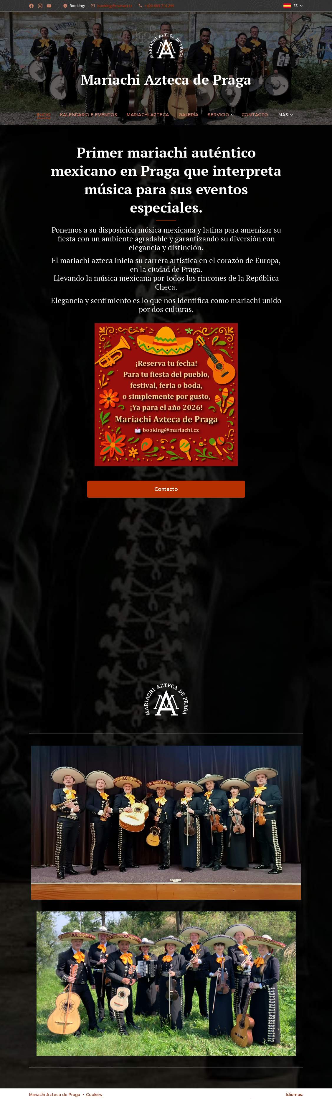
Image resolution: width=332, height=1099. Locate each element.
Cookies (94, 1094)
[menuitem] (49, 114)
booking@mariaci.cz (114, 5)
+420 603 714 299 (159, 5)
